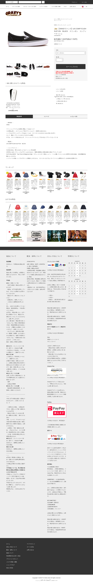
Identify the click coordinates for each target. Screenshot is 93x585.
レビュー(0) (73, 116)
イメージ (46, 116)
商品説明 (19, 116)
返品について (59, 76)
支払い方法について (11, 547)
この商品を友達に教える (60, 101)
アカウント (73, 2)
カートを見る (30, 547)
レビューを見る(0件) (59, 89)
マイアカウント (31, 544)
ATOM (11, 568)
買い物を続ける (58, 103)
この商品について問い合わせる (62, 98)
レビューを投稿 (58, 91)
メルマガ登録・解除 (54, 6)
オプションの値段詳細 (61, 74)
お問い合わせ (72, 6)
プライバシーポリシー (12, 559)
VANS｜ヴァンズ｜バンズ (62, 19)
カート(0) (83, 2)
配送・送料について (11, 550)
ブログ (64, 6)
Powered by (46, 580)
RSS (7, 568)
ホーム (7, 6)
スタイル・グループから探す (28, 6)
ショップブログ (10, 565)
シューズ (70, 19)
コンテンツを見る (42, 6)
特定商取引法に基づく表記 (62, 78)
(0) (85, 6)
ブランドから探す (15, 6)
